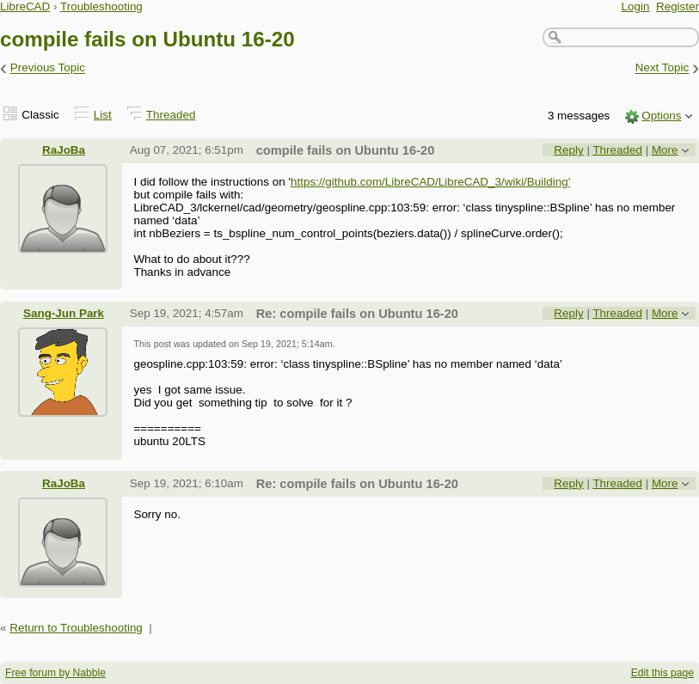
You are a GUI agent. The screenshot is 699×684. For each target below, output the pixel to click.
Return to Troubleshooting (76, 627)
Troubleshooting (101, 6)
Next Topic (662, 68)
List (103, 114)
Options (661, 115)
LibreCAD (25, 6)
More (665, 150)
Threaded (171, 114)
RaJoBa (63, 150)
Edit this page (662, 673)
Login (636, 6)
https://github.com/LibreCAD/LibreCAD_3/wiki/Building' (430, 181)
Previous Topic (47, 68)
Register (677, 6)
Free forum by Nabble (55, 673)
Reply (568, 150)
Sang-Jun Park (63, 313)
